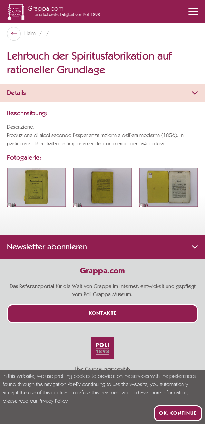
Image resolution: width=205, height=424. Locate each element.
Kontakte (103, 313)
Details (102, 93)
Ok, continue (178, 413)
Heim (30, 34)
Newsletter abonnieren (102, 247)
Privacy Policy (53, 401)
